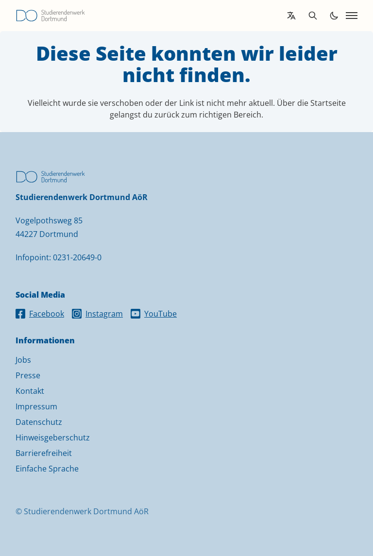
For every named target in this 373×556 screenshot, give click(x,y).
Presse (28, 375)
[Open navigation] (351, 15)
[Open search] (312, 15)
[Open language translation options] (291, 15)
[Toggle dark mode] (334, 15)
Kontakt (30, 391)
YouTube (154, 313)
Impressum (36, 406)
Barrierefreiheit (44, 453)
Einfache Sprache (47, 468)
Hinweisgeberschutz (53, 437)
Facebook (40, 313)
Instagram (97, 313)
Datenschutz (39, 422)
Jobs (23, 359)
